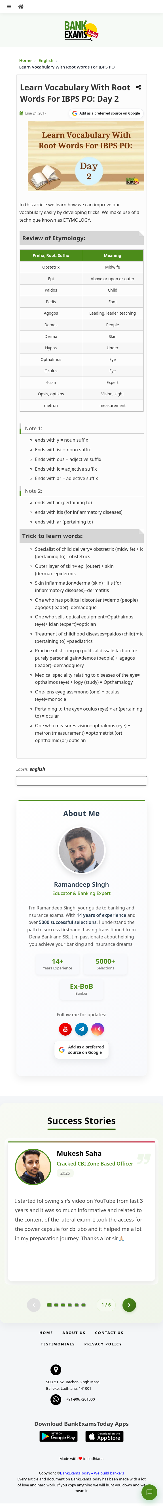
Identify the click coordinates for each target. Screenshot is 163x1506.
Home (25, 60)
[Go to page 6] (83, 1307)
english (37, 769)
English (46, 60)
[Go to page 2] (56, 1307)
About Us (74, 1334)
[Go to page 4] (70, 1307)
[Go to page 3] (63, 1307)
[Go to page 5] (77, 1307)
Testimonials (58, 1346)
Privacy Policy (103, 1346)
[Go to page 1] (49, 1307)
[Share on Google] (106, 113)
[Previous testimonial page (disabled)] (33, 1307)
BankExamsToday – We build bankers (92, 1475)
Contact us (109, 1334)
